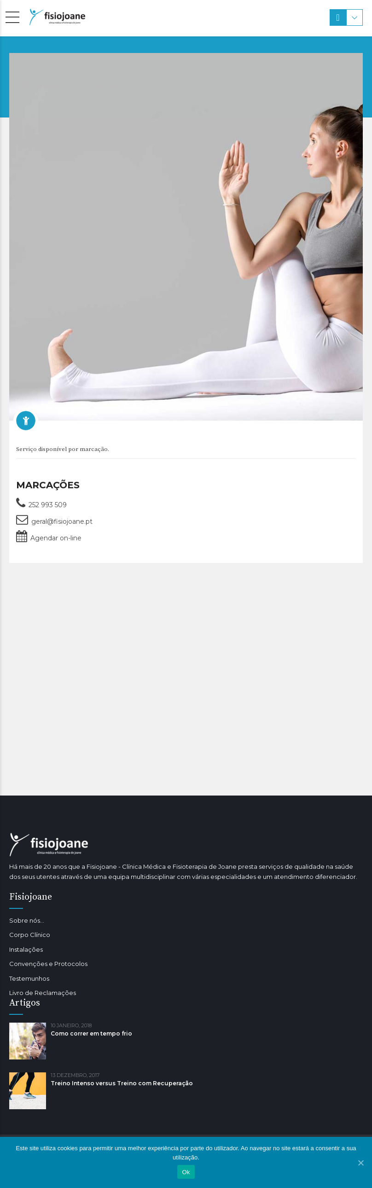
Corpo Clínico (29, 934)
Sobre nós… (26, 920)
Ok (186, 1172)
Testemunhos (29, 978)
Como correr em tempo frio (91, 1033)
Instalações (26, 949)
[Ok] (360, 1162)
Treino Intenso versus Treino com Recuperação (122, 1083)
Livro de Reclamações (42, 992)
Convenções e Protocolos (48, 963)
